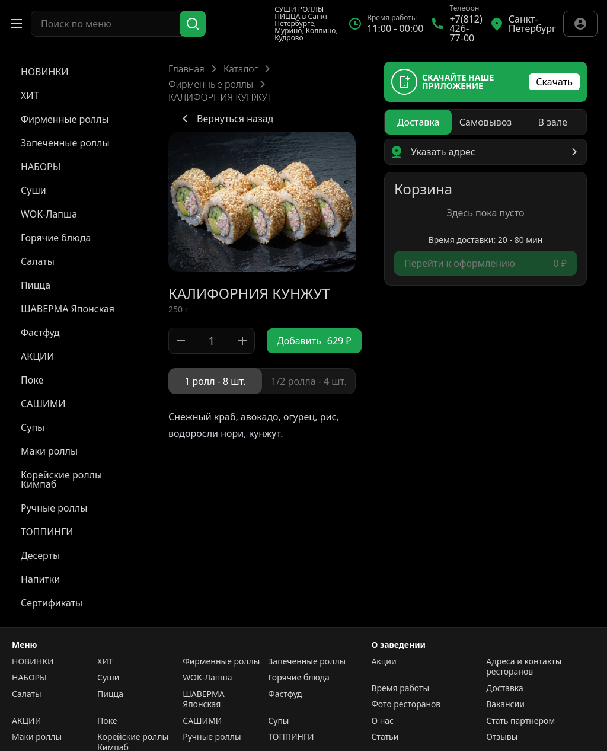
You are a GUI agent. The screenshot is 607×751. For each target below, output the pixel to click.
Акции (383, 661)
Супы (278, 720)
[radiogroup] (262, 381)
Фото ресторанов (405, 704)
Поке (107, 720)
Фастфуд (285, 694)
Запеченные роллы (307, 661)
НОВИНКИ (32, 661)
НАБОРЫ (29, 677)
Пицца (110, 694)
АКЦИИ (26, 720)
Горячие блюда (299, 677)
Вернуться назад (225, 118)
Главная (186, 68)
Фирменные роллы (210, 84)
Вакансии (505, 704)
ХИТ (105, 661)
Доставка (504, 688)
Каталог (240, 68)
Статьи (384, 736)
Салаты (26, 694)
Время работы (400, 688)
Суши (108, 677)
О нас (382, 720)
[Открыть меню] (17, 24)
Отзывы (501, 736)
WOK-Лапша (207, 677)
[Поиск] (193, 24)
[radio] (215, 381)
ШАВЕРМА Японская (203, 699)
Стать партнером (520, 720)
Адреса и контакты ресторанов (523, 666)
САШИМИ (202, 720)
